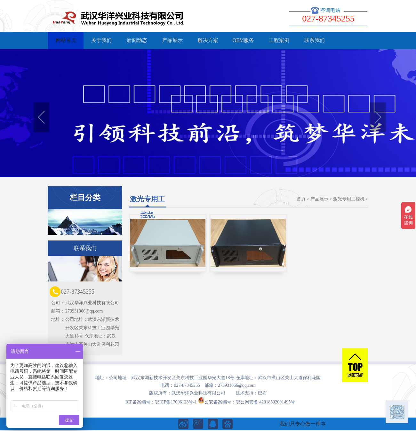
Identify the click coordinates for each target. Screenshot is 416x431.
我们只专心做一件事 (303, 424)
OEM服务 (243, 40)
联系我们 (314, 40)
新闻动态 (137, 40)
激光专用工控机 (348, 199)
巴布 (262, 393)
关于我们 (101, 40)
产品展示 (172, 40)
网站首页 (66, 40)
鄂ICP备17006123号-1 (176, 402)
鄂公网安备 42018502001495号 (265, 402)
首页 (301, 199)
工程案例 (279, 40)
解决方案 (208, 40)
